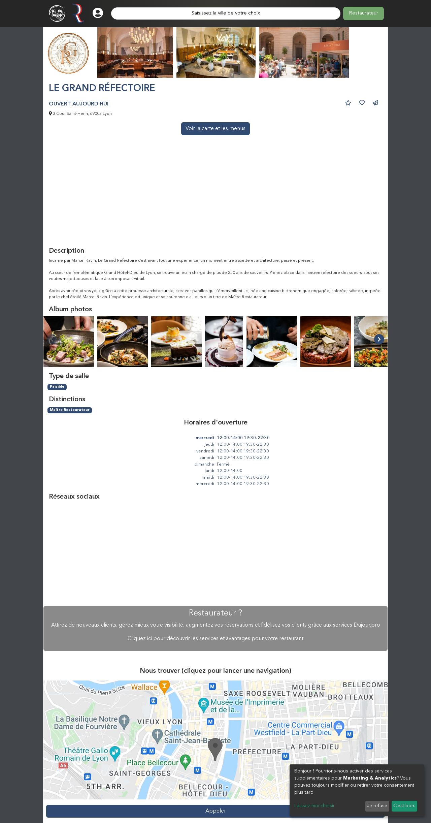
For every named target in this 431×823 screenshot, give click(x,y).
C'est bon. (404, 805)
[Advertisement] (215, 196)
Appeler (215, 811)
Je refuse (377, 805)
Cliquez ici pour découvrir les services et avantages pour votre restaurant (215, 638)
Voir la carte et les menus (215, 128)
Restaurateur (363, 13)
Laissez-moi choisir (314, 805)
